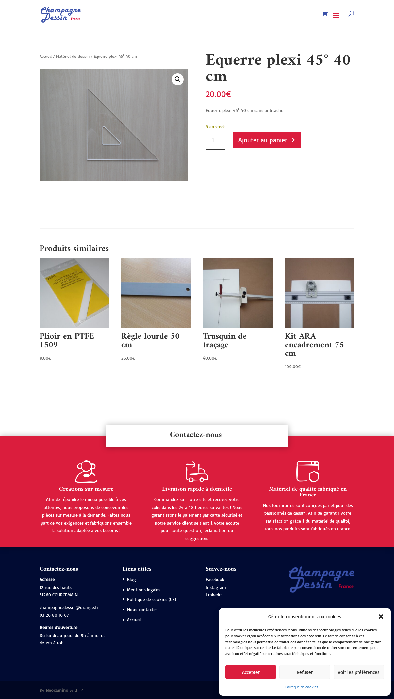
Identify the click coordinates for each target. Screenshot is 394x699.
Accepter (251, 672)
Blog (131, 579)
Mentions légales (143, 589)
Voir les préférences (359, 672)
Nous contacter (142, 609)
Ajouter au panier (262, 140)
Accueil (46, 56)
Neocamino (57, 690)
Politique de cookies (301, 686)
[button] (381, 616)
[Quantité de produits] (215, 140)
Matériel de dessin (73, 56)
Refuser (305, 672)
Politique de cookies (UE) (151, 599)
